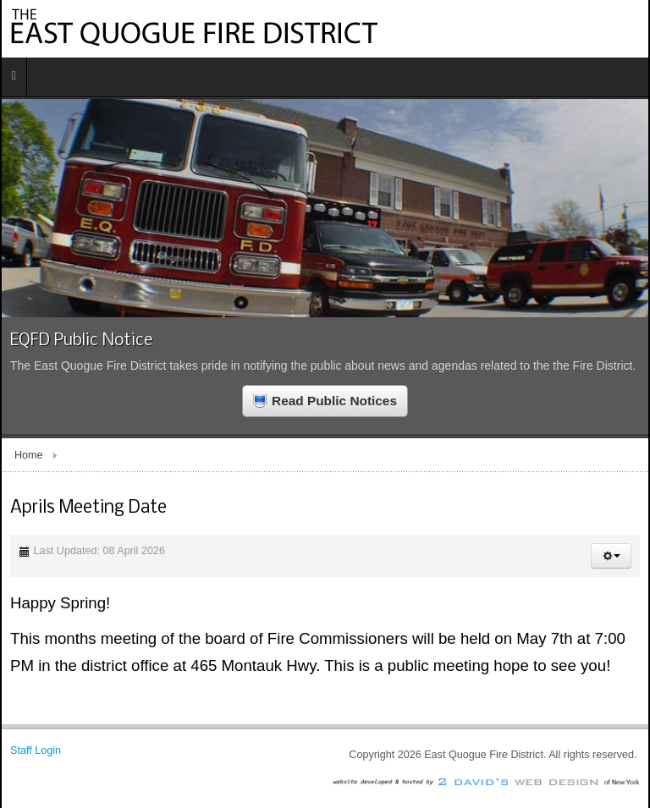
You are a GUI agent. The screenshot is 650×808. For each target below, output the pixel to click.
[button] (611, 556)
